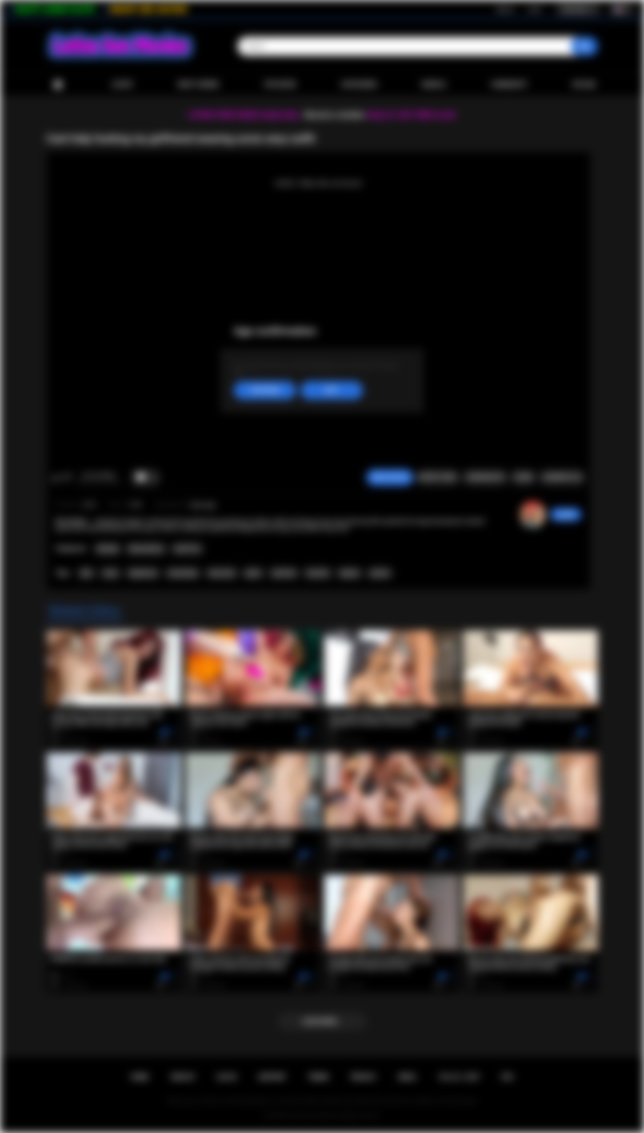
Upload (584, 84)
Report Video (438, 477)
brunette (317, 573)
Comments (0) (562, 477)
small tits (283, 573)
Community (509, 84)
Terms (318, 1077)
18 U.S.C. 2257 (459, 1077)
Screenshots (485, 477)
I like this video (55, 477)
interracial (221, 573)
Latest (123, 84)
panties (380, 573)
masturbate (182, 573)
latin (86, 573)
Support (272, 1077)
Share (523, 477)
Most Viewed (198, 84)
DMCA (407, 1077)
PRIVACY (363, 1077)
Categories (358, 84)
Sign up (505, 9)
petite (253, 573)
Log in (534, 9)
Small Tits (187, 549)
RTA (507, 1077)
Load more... (322, 1021)
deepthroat (142, 573)
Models (434, 84)
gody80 (566, 514)
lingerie (349, 573)
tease (110, 573)
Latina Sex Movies (312, 1116)
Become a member (335, 115)
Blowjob (108, 549)
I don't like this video (67, 477)
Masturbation (146, 549)
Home (58, 84)
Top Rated (280, 84)
